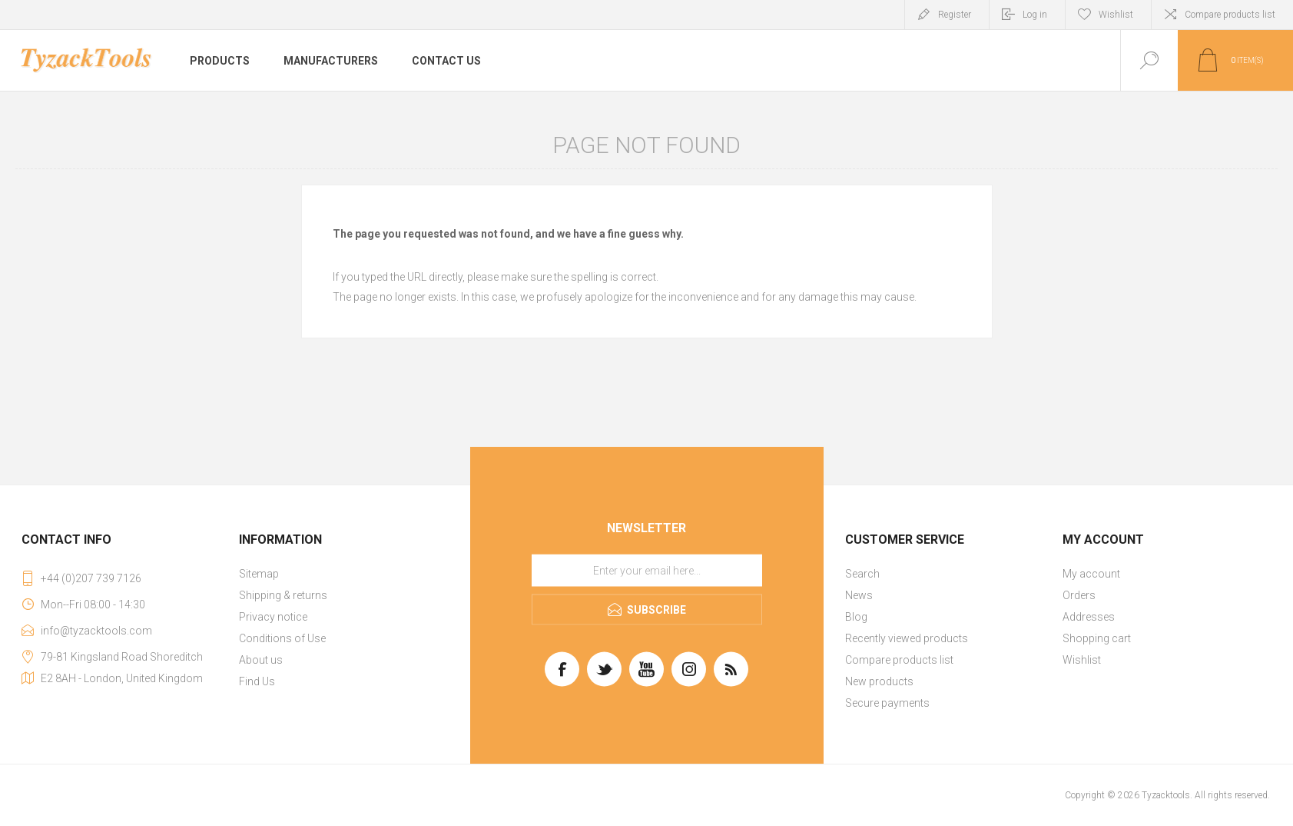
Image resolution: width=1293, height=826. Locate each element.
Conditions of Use (282, 638)
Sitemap (259, 574)
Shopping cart (1097, 638)
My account (1091, 574)
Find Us (257, 681)
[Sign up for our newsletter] (647, 571)
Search (862, 574)
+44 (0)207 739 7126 (91, 578)
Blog (856, 617)
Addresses (1089, 617)
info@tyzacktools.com (96, 630)
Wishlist (1082, 660)
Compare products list (1230, 14)
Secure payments (887, 703)
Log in (1035, 14)
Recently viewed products (906, 638)
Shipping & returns (283, 595)
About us (261, 660)
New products (879, 681)
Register (954, 14)
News (859, 595)
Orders (1079, 595)
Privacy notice (273, 617)
